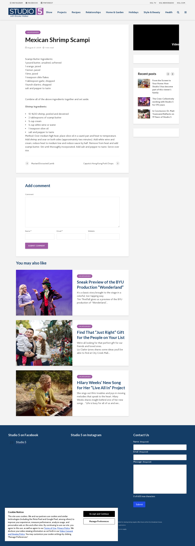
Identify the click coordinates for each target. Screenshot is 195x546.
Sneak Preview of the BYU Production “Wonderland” (100, 285)
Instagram (16, 3)
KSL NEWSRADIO (166, 3)
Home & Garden (115, 12)
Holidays (133, 12)
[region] (61, 524)
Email (60, 231)
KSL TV (153, 3)
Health (168, 12)
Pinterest (47, 3)
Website (91, 231)
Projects (62, 12)
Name (28, 231)
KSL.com (181, 3)
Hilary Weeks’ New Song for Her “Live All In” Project (101, 385)
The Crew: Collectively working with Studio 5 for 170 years (163, 101)
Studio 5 (21, 442)
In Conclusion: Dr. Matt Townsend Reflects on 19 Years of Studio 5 (163, 114)
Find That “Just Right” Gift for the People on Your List (101, 335)
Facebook (32, 3)
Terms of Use (50, 528)
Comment (29, 194)
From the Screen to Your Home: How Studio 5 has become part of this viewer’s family (162, 86)
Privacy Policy (63, 528)
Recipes (76, 12)
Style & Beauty (152, 12)
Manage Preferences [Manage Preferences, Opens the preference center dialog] (99, 521)
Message (142, 461)
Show (49, 12)
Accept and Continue (99, 514)
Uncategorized (33, 32)
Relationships (93, 12)
